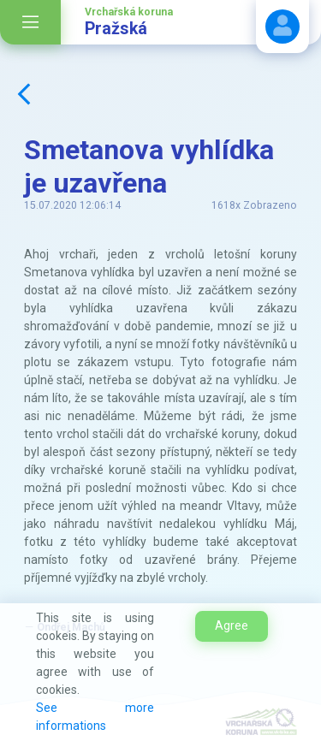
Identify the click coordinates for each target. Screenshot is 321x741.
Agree (231, 625)
